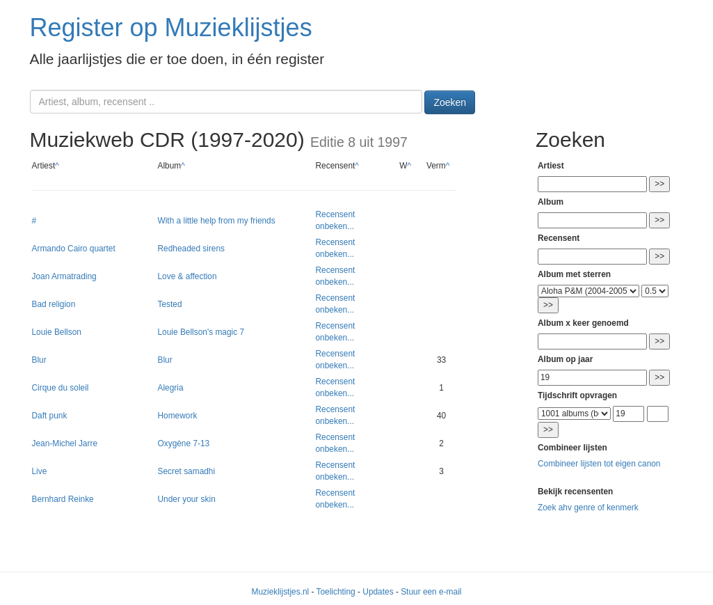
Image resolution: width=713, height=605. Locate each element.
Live (39, 471)
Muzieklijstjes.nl (281, 592)
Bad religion (54, 304)
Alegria (171, 388)
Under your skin (187, 499)
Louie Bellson (56, 332)
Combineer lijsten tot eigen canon (599, 464)
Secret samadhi (187, 471)
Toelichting (336, 592)
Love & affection (187, 276)
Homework (178, 416)
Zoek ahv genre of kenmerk (588, 507)
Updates (377, 592)
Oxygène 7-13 (184, 443)
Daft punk (49, 416)
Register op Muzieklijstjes (171, 27)
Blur (39, 360)
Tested (170, 304)
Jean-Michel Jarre (65, 443)
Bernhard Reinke (63, 499)
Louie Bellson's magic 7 (201, 332)
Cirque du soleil (60, 388)
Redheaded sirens (191, 248)
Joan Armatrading (64, 276)
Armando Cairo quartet (73, 248)
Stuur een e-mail (431, 592)
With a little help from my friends (216, 221)
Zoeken (449, 102)
